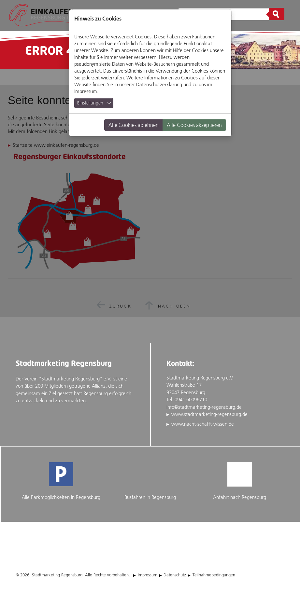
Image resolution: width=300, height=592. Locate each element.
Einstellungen (90, 103)
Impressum (85, 91)
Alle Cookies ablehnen (133, 125)
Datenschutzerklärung (159, 84)
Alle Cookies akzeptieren (194, 125)
